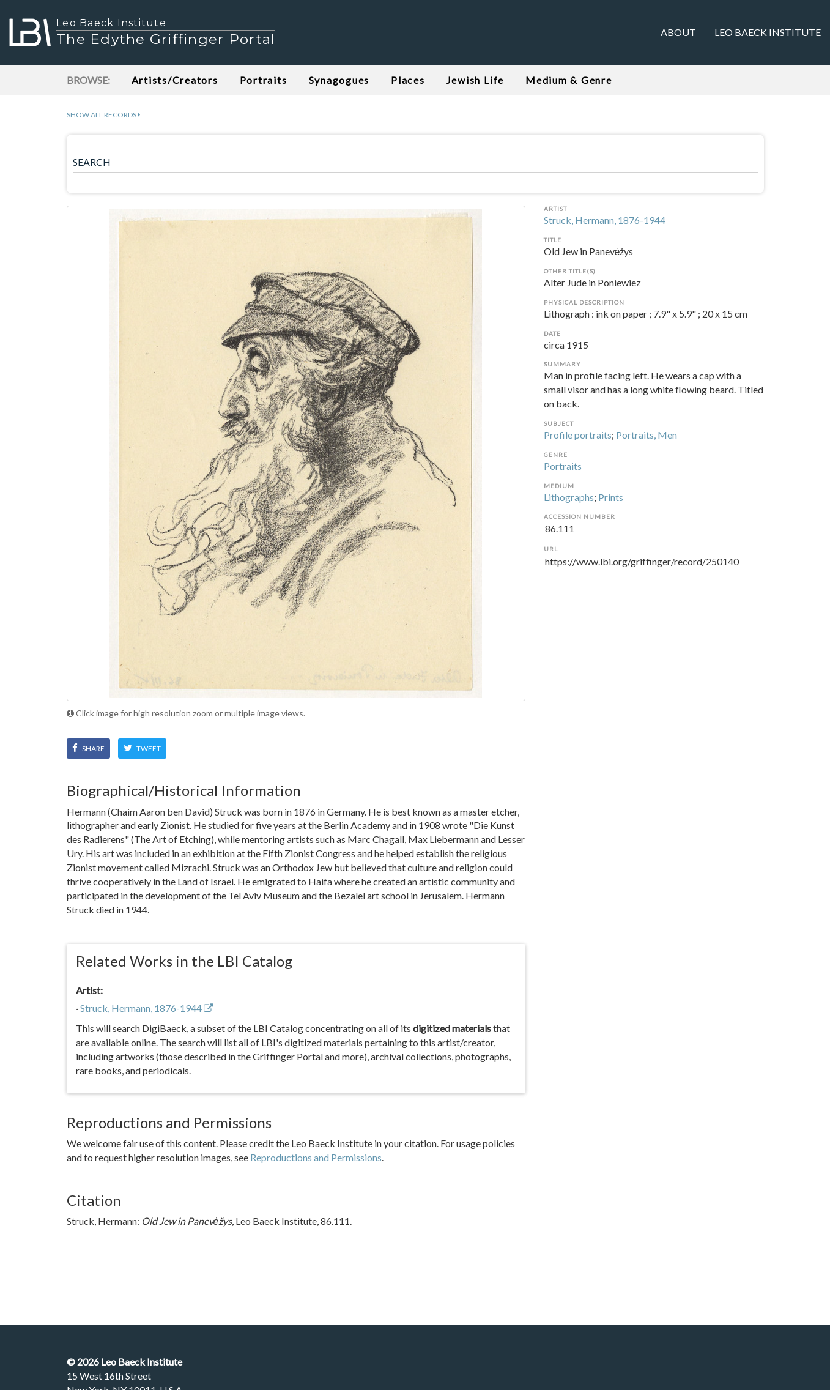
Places (408, 80)
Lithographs (569, 497)
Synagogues (339, 80)
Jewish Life (475, 80)
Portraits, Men (646, 434)
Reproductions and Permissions (316, 1157)
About (678, 32)
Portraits (263, 80)
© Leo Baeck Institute (124, 1361)
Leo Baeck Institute (767, 32)
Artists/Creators (175, 80)
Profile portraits (578, 434)
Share (88, 748)
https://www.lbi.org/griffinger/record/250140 (654, 569)
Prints (610, 497)
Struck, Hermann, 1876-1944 (604, 220)
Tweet (142, 748)
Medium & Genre (568, 80)
